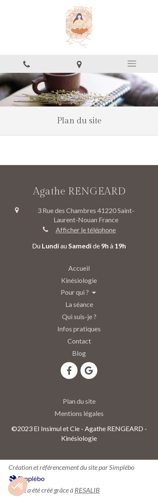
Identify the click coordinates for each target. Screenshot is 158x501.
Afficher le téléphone (86, 230)
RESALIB (87, 490)
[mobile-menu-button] (131, 63)
